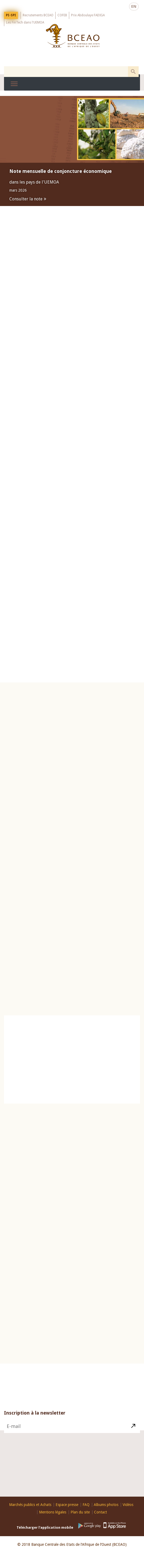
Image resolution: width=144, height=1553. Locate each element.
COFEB (62, 15)
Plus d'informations (29, 581)
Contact (104, 1481)
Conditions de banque (122, 994)
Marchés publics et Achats (30, 1505)
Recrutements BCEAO (38, 15)
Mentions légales (52, 1512)
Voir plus (126, 812)
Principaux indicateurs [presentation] (39, 720)
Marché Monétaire (85, 453)
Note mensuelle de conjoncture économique (60, 171)
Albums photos (106, 1505)
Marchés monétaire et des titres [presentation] (72, 369)
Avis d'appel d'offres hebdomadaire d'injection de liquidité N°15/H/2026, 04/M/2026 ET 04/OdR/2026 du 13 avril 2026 (86, 468)
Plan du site (80, 1512)
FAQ (86, 1505)
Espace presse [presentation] (71, 419)
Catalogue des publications (72, 1061)
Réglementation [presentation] (71, 403)
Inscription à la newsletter (34, 1422)
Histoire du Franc (25, 1273)
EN (134, 6)
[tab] (71, 370)
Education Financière (72, 1206)
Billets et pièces (21, 1279)
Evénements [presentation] (72, 436)
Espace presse (67, 1505)
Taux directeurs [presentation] (104, 720)
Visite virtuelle (15, 1286)
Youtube (71, 1492)
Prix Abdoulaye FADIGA (88, 15)
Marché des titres (122, 453)
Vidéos (128, 1505)
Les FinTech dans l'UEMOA (25, 22)
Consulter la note (25, 198)
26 (68, 1143)
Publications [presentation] (71, 386)
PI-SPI (11, 15)
